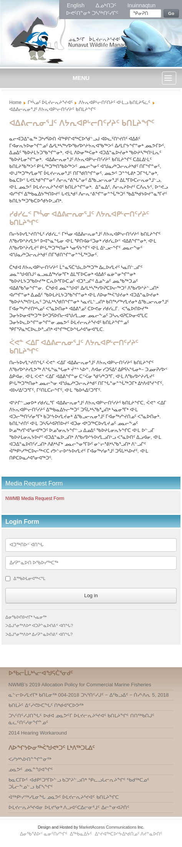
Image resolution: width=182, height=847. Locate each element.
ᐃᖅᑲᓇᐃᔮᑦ (81, 834)
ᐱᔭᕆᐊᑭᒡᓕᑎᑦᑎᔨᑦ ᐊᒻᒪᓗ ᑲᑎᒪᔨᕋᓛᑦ (115, 102)
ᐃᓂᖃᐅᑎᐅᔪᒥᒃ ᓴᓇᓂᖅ (25, 617)
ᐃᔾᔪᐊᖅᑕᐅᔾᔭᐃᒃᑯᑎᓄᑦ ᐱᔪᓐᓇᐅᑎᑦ (128, 834)
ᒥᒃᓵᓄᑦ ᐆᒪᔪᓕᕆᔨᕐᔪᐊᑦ (50, 102)
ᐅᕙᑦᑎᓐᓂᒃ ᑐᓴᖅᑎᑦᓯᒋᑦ (92, 13)
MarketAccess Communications (107, 827)
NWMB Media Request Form (34, 498)
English (76, 5)
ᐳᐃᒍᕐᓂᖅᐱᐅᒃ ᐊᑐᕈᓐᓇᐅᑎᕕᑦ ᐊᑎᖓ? (39, 625)
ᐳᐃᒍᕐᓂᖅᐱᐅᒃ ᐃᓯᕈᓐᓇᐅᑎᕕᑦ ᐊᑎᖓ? (39, 634)
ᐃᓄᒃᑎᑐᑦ (107, 5)
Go (171, 13)
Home (15, 102)
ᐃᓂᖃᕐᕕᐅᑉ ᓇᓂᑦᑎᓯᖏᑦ (44, 834)
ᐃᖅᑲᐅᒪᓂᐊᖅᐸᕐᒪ (29, 578)
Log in (91, 595)
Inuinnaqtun (141, 5)
